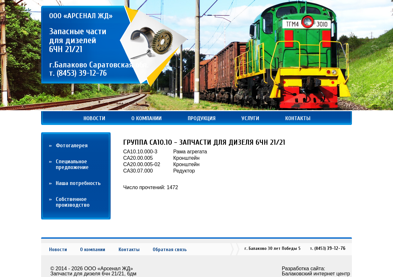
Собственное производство (73, 202)
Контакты (297, 118)
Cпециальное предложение (72, 164)
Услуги (250, 118)
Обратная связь (170, 249)
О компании (146, 118)
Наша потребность (78, 183)
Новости (94, 118)
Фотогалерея (72, 145)
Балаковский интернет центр (316, 273)
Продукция (201, 118)
